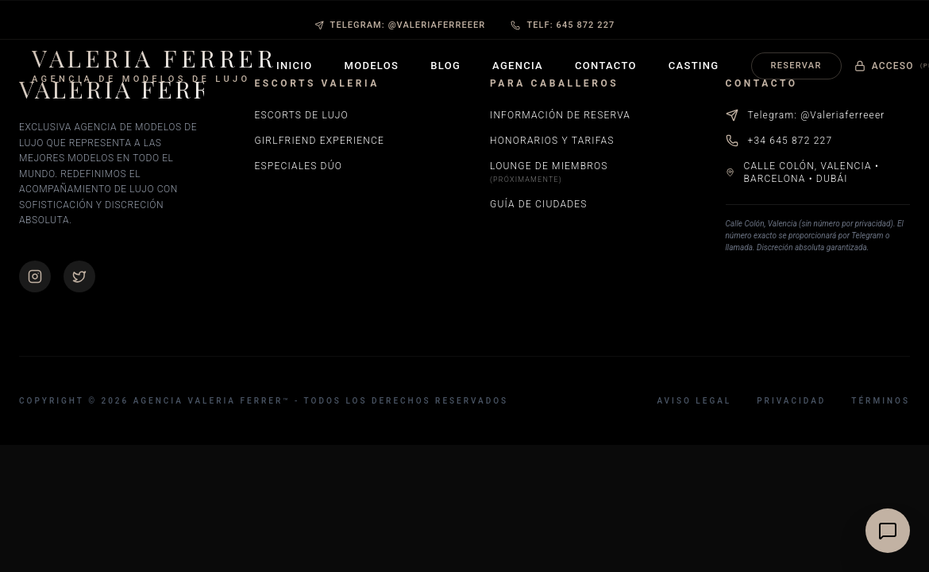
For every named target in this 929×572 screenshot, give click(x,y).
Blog (445, 66)
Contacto (606, 66)
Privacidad (791, 400)
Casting (694, 66)
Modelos (372, 66)
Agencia (517, 66)
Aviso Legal (694, 400)
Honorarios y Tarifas (552, 140)
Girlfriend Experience (319, 140)
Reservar (796, 65)
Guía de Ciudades (539, 204)
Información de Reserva (560, 115)
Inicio (294, 66)
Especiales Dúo (299, 166)
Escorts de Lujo (302, 115)
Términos (880, 400)
